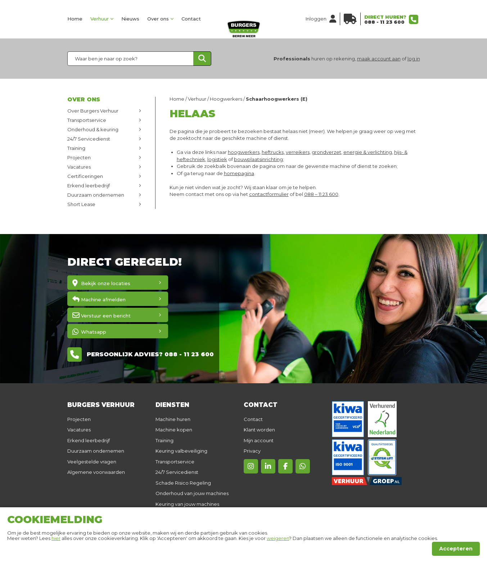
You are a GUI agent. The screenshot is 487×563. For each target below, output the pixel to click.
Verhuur (99, 19)
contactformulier (269, 194)
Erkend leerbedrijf (88, 185)
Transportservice (86, 120)
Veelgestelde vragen (91, 461)
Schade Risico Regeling (183, 483)
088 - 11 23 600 (384, 21)
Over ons (158, 19)
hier (55, 538)
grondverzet (326, 152)
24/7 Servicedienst (88, 139)
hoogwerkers (244, 152)
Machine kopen (173, 429)
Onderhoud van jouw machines (192, 493)
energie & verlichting (367, 152)
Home (74, 19)
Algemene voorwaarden (96, 472)
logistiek (217, 159)
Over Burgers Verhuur (92, 111)
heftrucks (273, 152)
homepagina (239, 173)
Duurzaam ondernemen (95, 195)
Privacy (252, 451)
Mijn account (259, 440)
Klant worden (259, 429)
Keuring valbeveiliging (181, 451)
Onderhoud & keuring (92, 129)
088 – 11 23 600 (321, 194)
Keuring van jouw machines (187, 504)
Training (76, 148)
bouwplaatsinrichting (258, 159)
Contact (191, 19)
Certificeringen (85, 176)
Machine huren (172, 419)
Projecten (79, 157)
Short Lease (81, 204)
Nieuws (130, 19)
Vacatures (79, 167)
